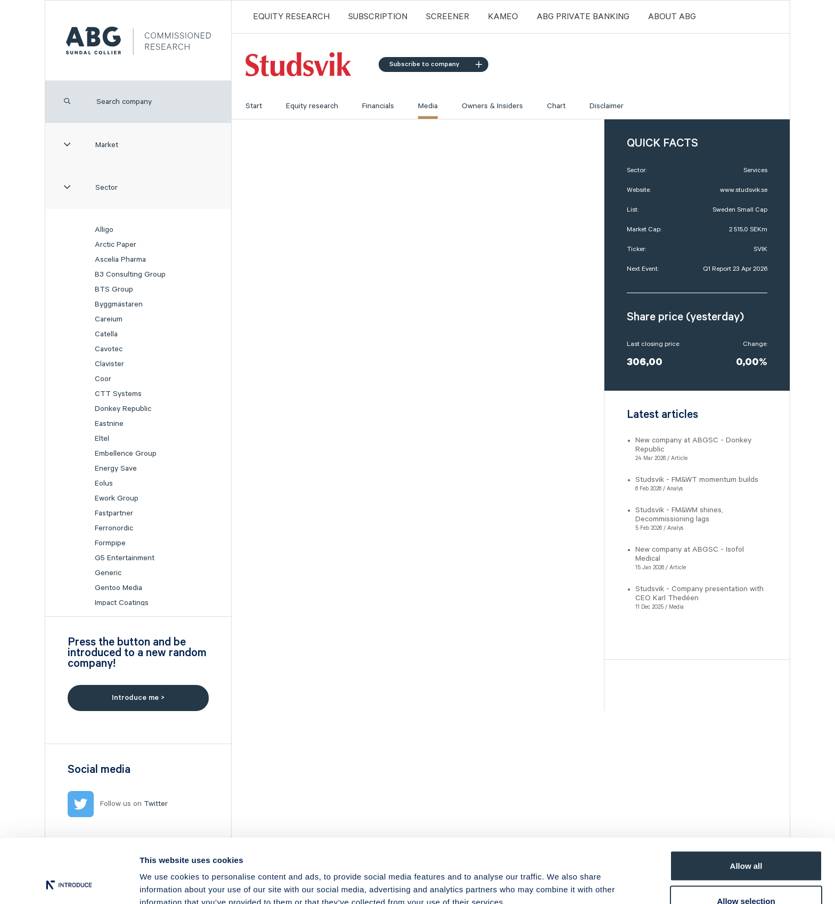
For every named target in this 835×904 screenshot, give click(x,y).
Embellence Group (126, 453)
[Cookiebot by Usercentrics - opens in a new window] (69, 883)
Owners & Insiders (492, 106)
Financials (378, 106)
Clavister (109, 364)
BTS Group (114, 289)
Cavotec (108, 349)
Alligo (104, 229)
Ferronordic (114, 528)
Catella (106, 334)
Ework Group (116, 498)
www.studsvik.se (743, 190)
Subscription (377, 17)
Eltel (102, 438)
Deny (746, 875)
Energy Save (116, 468)
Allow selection (746, 840)
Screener (447, 17)
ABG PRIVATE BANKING (583, 17)
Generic (108, 573)
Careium (108, 319)
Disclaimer (607, 106)
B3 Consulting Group (130, 274)
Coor (103, 379)
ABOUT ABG (672, 17)
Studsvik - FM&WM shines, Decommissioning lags (679, 514)
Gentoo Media (118, 588)
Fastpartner (114, 513)
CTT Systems (118, 394)
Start (253, 106)
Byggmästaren (119, 304)
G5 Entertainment (124, 558)
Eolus (104, 483)
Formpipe (110, 543)
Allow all (746, 805)
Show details (559, 876)
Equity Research (291, 17)
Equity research (312, 106)
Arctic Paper (115, 244)
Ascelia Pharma (120, 259)
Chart (556, 106)
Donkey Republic (123, 409)
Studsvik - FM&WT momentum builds (696, 479)
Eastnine (109, 423)
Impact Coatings (122, 603)
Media (428, 106)
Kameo (503, 17)
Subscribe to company (435, 64)
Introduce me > (138, 697)
